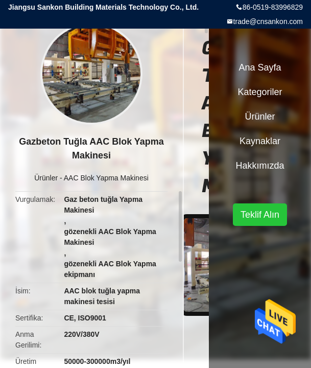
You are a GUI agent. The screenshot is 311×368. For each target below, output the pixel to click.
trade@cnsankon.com (268, 21)
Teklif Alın (260, 215)
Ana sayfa (259, 67)
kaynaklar (260, 141)
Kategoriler (259, 92)
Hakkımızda (259, 165)
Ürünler (46, 178)
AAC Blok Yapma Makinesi (106, 178)
